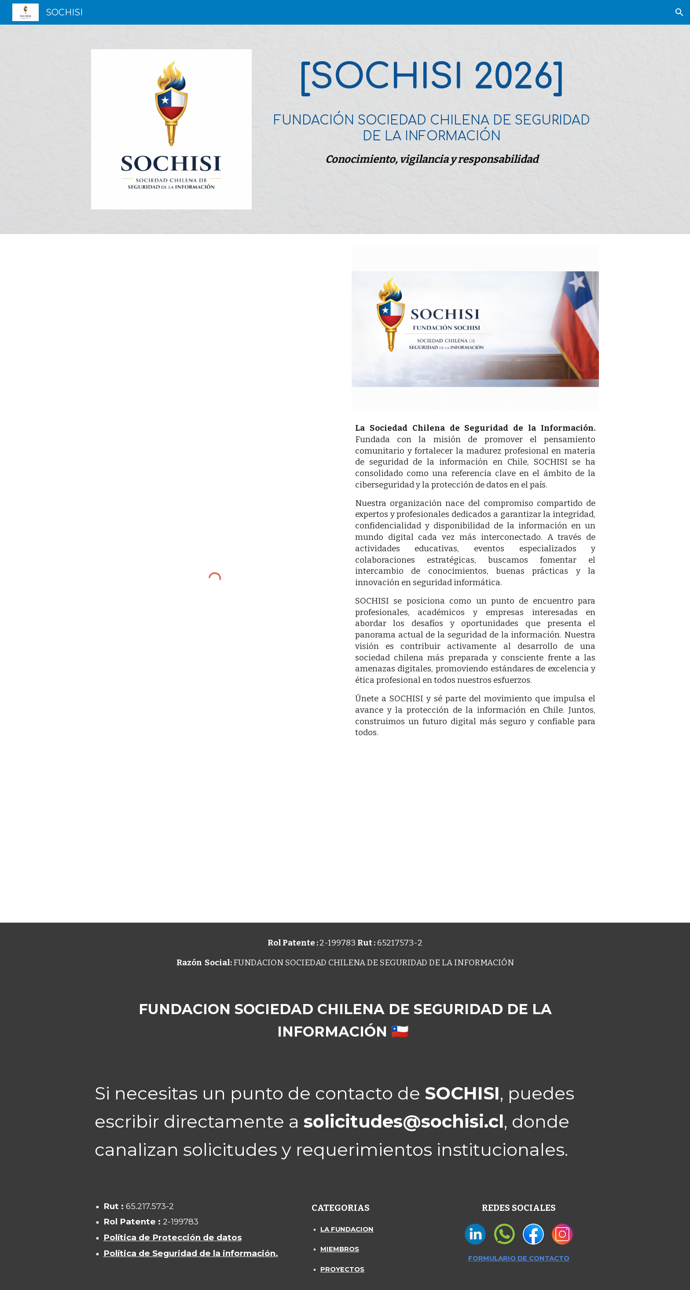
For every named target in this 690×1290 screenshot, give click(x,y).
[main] (431, 110)
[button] (679, 12)
